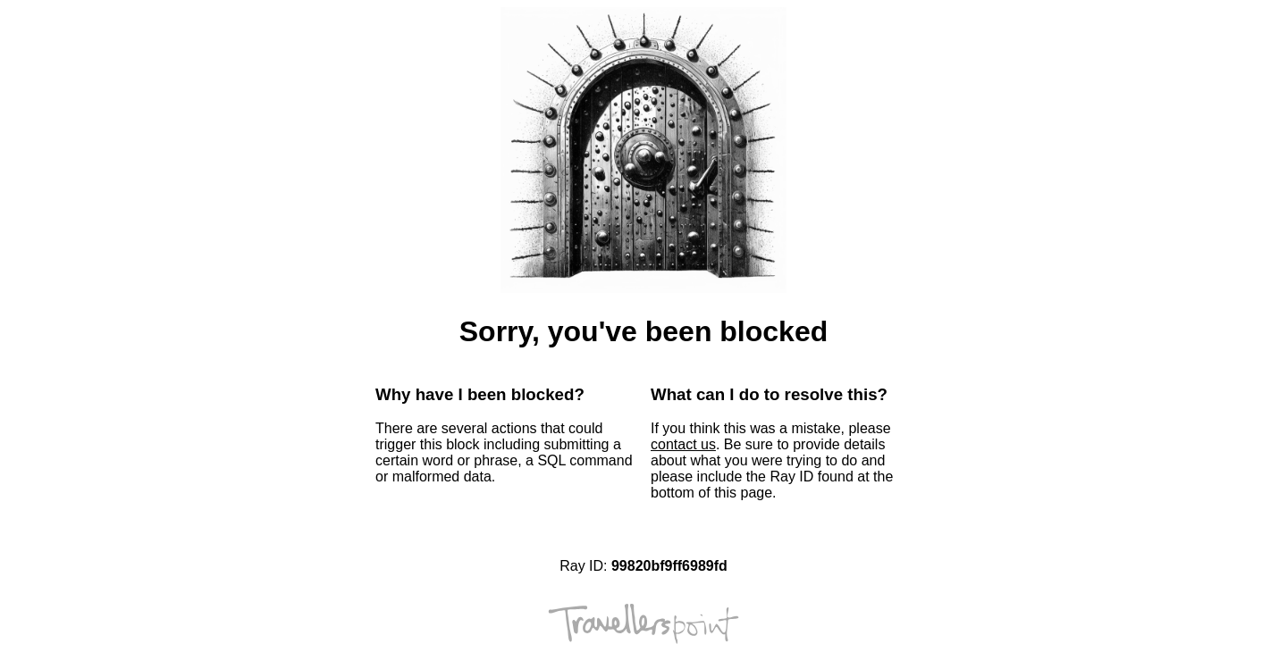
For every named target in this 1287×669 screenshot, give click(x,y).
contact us (683, 444)
